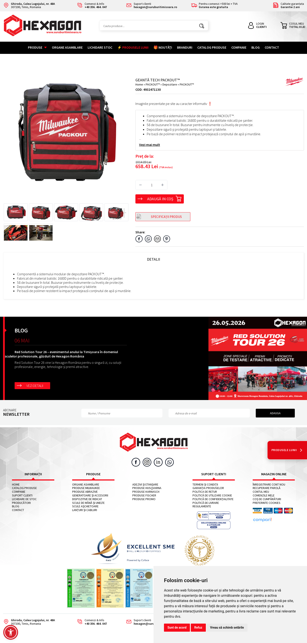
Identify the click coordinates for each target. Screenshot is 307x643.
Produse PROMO (143, 499)
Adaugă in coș (164, 198)
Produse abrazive (85, 492)
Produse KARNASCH (145, 492)
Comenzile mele (264, 495)
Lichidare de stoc (24, 499)
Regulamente (202, 506)
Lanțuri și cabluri (84, 510)
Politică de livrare (206, 503)
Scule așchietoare (85, 506)
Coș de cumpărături (267, 499)
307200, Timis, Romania (29, 5)
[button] (10, 632)
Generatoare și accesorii (90, 495)
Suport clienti (22, 495)
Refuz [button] (198, 627)
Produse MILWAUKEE (86, 488)
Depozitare (170, 84)
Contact (272, 47)
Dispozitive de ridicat (87, 499)
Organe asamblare (67, 47)
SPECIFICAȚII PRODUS (166, 217)
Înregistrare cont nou (269, 484)
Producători (21, 503)
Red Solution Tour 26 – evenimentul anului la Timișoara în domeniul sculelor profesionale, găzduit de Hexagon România (61, 354)
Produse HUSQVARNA (146, 488)
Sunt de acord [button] (176, 627)
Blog (255, 47)
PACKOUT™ (153, 84)
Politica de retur (205, 492)
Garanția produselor (208, 488)
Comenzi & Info (90, 622)
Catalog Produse (211, 47)
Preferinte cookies (266, 503)
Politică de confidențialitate (213, 499)
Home (139, 84)
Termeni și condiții (205, 484)
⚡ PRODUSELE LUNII (132, 47)
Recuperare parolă (266, 488)
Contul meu (261, 492)
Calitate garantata (288, 5)
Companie (238, 47)
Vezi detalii (34, 385)
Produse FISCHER (144, 495)
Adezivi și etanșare (145, 484)
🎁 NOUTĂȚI (163, 47)
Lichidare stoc (100, 47)
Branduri (184, 47)
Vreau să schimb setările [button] (227, 627)
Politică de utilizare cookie (212, 495)
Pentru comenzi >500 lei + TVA (214, 5)
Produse (37, 47)
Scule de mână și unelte (88, 503)
